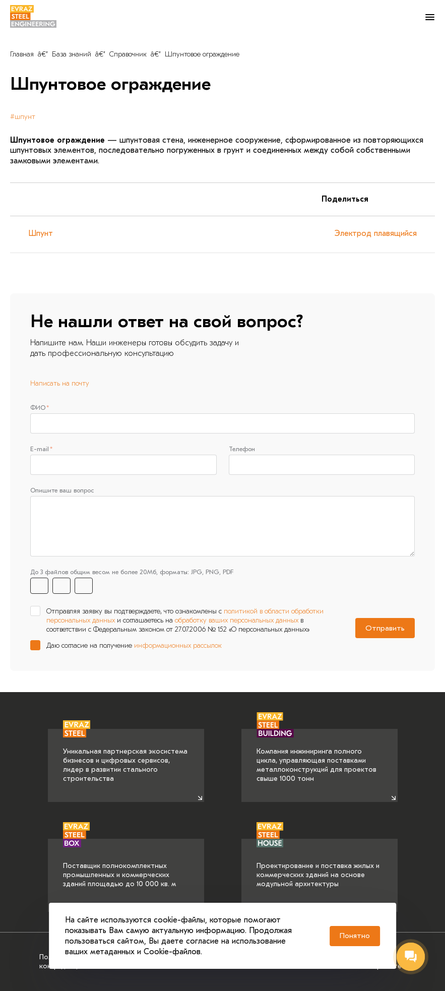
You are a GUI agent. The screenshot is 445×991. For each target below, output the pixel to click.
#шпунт (22, 116)
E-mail (39, 449)
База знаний (71, 54)
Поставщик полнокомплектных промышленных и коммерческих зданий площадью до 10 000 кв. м (119, 863)
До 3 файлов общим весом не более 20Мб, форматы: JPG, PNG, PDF (131, 573)
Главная (22, 54)
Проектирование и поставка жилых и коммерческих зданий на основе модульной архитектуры (318, 863)
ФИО (37, 407)
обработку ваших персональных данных (236, 621)
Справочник (128, 54)
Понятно (355, 935)
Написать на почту (59, 383)
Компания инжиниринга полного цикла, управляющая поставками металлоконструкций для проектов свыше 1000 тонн (316, 756)
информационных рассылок (178, 647)
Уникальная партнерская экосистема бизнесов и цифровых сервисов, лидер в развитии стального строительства (125, 756)
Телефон (242, 449)
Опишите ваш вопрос (62, 491)
